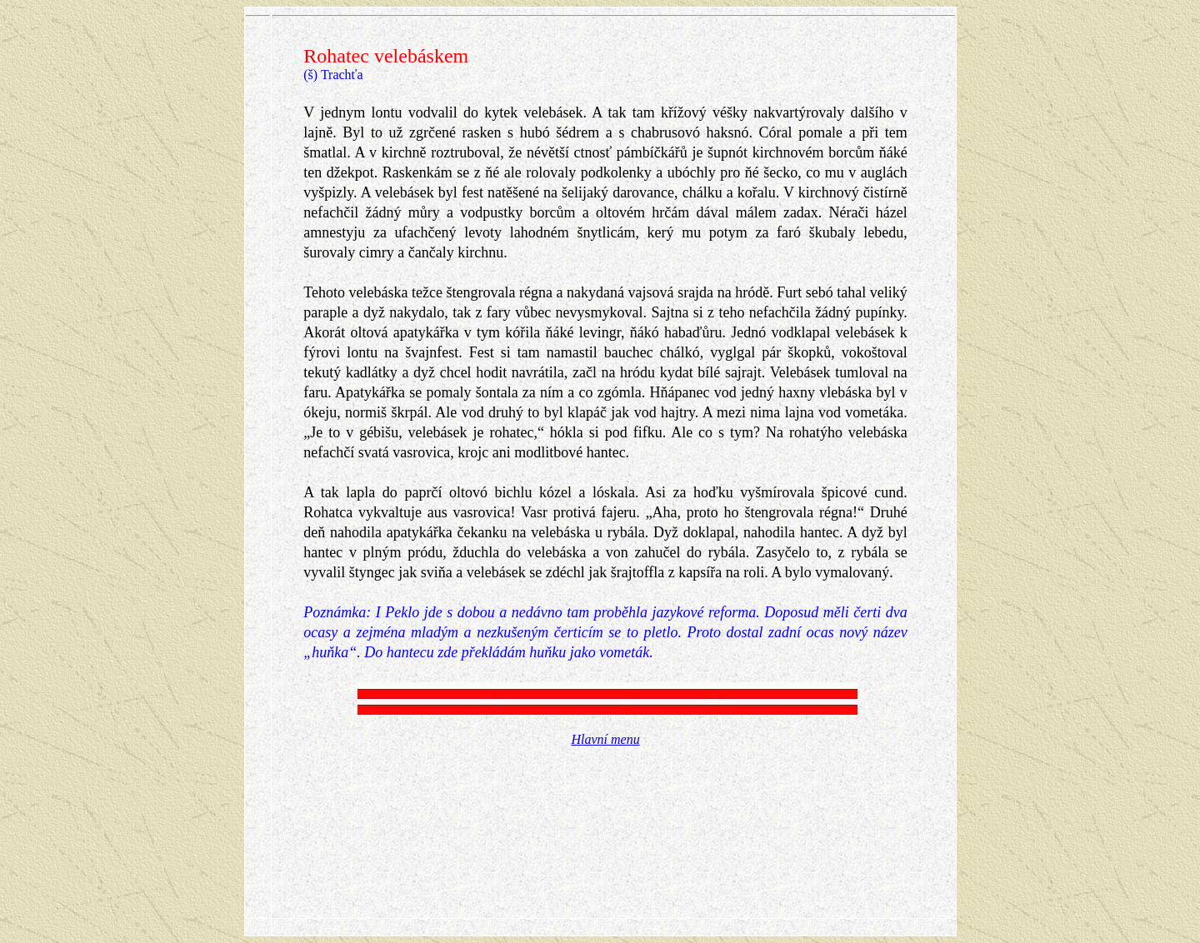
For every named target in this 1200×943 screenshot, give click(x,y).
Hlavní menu (605, 739)
